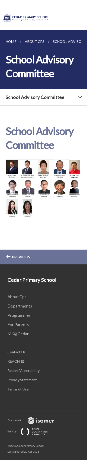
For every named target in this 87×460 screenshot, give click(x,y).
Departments (19, 305)
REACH (13, 361)
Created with (34, 420)
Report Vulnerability (23, 370)
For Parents (18, 324)
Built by (32, 431)
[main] (43, 147)
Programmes (19, 315)
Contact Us (16, 352)
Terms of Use (18, 389)
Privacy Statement (22, 380)
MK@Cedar (18, 333)
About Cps (16, 296)
